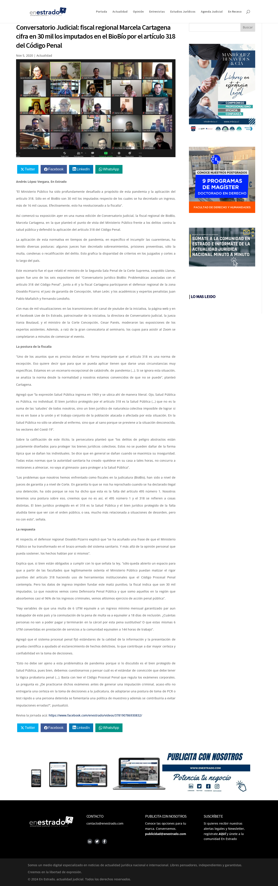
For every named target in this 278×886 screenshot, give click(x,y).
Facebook (55, 169)
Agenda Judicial (212, 11)
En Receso (235, 11)
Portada (101, 11)
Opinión (138, 11)
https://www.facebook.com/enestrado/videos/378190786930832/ (95, 715)
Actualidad (120, 11)
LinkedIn (83, 169)
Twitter (30, 169)
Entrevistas (157, 11)
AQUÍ (222, 834)
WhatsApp (111, 169)
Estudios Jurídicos (182, 11)
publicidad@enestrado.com (165, 834)
